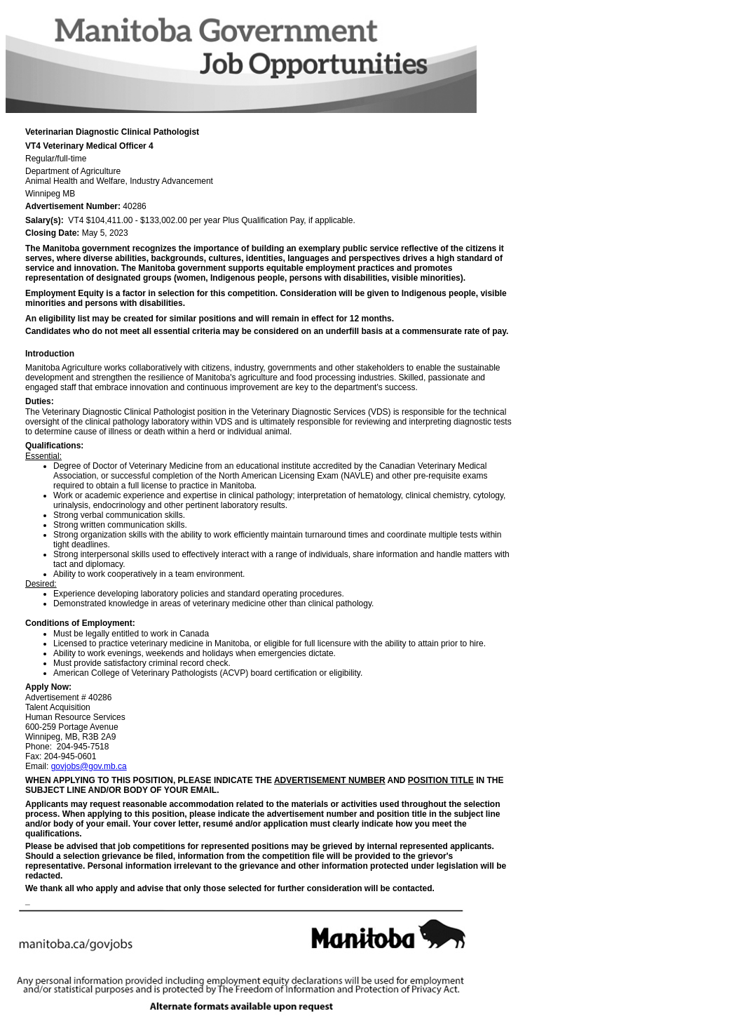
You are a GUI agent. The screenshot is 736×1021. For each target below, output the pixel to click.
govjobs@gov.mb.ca (89, 766)
